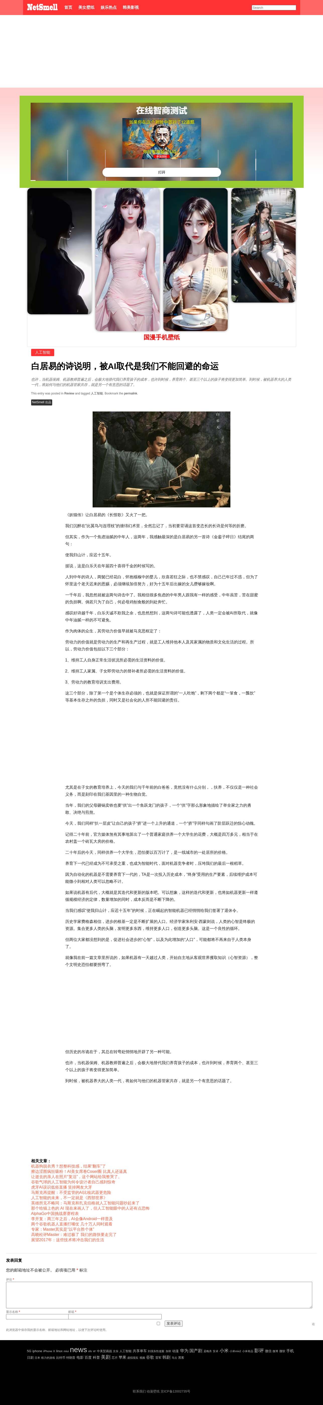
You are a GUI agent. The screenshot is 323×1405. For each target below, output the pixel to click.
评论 (10, 1279)
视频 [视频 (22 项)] (142, 1357)
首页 (68, 7)
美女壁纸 (86, 7)
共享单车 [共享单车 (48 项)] (140, 1351)
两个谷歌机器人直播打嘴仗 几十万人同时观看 (71, 1224)
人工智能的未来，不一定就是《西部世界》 (69, 1198)
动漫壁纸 (153, 1391)
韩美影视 (131, 7)
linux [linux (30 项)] (59, 1351)
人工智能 (42, 352)
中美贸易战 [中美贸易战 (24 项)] (104, 1351)
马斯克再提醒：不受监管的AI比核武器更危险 (71, 1192)
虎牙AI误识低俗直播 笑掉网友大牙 (61, 1187)
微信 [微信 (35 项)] (268, 1351)
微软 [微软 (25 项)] (282, 1351)
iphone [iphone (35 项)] (37, 1351)
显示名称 (13, 1312)
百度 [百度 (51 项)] (88, 1357)
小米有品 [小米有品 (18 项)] (247, 1351)
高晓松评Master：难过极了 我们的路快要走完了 (74, 1234)
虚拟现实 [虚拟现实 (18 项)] (132, 1357)
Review (69, 393)
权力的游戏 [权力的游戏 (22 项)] (48, 1357)
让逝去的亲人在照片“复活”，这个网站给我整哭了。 (76, 1177)
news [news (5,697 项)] (78, 1349)
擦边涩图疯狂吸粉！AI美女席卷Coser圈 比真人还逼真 (79, 1171)
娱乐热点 (109, 7)
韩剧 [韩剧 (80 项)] (166, 1357)
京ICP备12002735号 (175, 1391)
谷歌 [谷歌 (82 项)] (150, 1357)
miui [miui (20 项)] (66, 1351)
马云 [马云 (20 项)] (174, 1357)
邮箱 (72, 1312)
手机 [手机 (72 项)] (290, 1351)
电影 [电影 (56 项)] (80, 1357)
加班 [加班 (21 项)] (168, 1351)
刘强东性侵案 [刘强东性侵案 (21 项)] (156, 1351)
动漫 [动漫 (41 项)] (175, 1351)
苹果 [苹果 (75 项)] (122, 1357)
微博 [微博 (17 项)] (275, 1351)
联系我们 (139, 1391)
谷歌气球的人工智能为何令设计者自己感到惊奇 (73, 1182)
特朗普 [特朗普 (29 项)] (70, 1357)
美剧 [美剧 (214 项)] (105, 1357)
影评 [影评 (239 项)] (259, 1350)
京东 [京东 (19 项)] (115, 1351)
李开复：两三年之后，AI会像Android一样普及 (72, 1219)
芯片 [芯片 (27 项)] (115, 1357)
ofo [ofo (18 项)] (90, 1351)
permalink (130, 393)
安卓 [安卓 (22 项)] (215, 1351)
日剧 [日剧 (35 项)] (30, 1357)
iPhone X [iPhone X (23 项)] (49, 1351)
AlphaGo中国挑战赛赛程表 (55, 1213)
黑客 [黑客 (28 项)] (181, 1357)
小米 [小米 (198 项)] (224, 1350)
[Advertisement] (161, 53)
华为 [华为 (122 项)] (184, 1350)
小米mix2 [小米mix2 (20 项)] (235, 1351)
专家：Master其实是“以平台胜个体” (62, 1229)
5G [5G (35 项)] (29, 1351)
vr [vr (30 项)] (94, 1351)
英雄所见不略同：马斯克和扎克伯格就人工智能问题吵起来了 (85, 1203)
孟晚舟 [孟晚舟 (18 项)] (208, 1351)
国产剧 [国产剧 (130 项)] (195, 1350)
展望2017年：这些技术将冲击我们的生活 (67, 1240)
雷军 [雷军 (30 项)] (158, 1357)
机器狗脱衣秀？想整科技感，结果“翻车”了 (68, 1166)
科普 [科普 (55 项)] (96, 1357)
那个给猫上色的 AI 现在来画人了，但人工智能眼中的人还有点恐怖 (90, 1208)
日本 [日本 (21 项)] (37, 1357)
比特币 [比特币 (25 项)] (60, 1357)
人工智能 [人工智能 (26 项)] (125, 1351)
